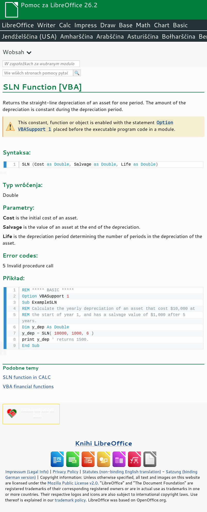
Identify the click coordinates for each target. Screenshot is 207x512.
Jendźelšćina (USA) (29, 36)
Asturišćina (143, 36)
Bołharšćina (178, 36)
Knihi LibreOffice (103, 442)
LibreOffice (18, 25)
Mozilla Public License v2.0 (72, 482)
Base (126, 25)
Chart (161, 25)
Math (143, 25)
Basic (180, 25)
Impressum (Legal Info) (27, 470)
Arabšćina (110, 36)
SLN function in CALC (27, 376)
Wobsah (13, 52)
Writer (46, 25)
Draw (107, 25)
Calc (65, 25)
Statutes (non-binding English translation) (121, 470)
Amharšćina (76, 36)
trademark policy (70, 499)
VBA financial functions (28, 385)
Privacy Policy (65, 470)
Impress (85, 25)
